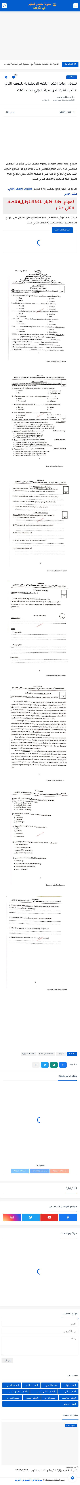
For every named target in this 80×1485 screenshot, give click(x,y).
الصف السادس (13, 1397)
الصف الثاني (70, 1391)
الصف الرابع (50, 1397)
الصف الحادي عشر (18, 1391)
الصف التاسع (52, 1385)
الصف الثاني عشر (46, 1054)
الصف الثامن (13, 1385)
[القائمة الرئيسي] (75, 5)
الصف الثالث (32, 1385)
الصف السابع (32, 1397)
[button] (63, 1065)
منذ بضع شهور (70, 1467)
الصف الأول (70, 1385)
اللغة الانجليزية (28, 1054)
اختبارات (71, 77)
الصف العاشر (70, 1404)
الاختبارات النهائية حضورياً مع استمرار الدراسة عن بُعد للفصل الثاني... (31, 64)
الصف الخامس (69, 1397)
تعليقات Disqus (20, 1171)
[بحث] (4, 5)
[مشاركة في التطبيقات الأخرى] (36, 1065)
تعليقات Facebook (39, 1171)
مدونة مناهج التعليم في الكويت (29, 1480)
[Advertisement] (40, 36)
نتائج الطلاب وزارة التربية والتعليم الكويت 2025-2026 (46, 1470)
